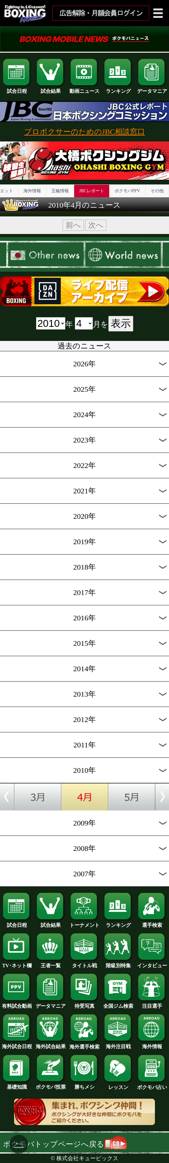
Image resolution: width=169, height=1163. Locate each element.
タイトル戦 (84, 963)
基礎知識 (17, 1085)
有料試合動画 (17, 1004)
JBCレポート (91, 191)
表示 (121, 323)
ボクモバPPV (127, 191)
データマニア (152, 89)
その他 (157, 191)
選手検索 (152, 923)
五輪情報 (60, 191)
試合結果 (50, 89)
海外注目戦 (118, 1044)
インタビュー (152, 963)
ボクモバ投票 (50, 1085)
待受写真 (84, 1004)
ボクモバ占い (152, 1085)
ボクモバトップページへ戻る (65, 1144)
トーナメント (84, 923)
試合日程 (17, 89)
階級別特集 (118, 963)
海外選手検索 (84, 1044)
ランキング (118, 89)
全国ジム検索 (118, 1004)
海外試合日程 (17, 1044)
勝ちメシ (84, 1085)
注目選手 (152, 1004)
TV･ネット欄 (17, 963)
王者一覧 (50, 963)
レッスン (118, 1085)
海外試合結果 (50, 1044)
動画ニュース (84, 89)
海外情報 (32, 191)
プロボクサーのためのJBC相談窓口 (84, 132)
